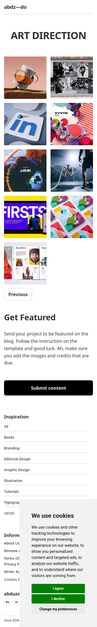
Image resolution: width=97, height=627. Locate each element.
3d (6, 426)
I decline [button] (58, 599)
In (16, 602)
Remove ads (14, 550)
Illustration (13, 480)
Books (9, 437)
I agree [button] (58, 588)
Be (7, 602)
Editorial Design (17, 459)
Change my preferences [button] (58, 609)
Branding (12, 448)
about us (11, 543)
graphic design (17, 469)
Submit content (48, 388)
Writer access (15, 571)
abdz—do (15, 7)
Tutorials (11, 491)
